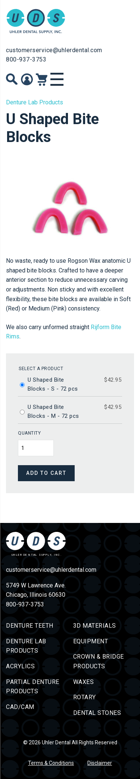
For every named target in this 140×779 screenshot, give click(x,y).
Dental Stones (97, 712)
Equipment (90, 641)
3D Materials (94, 625)
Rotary (84, 697)
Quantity (29, 433)
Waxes (83, 681)
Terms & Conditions (51, 763)
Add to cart (46, 473)
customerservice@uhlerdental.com (54, 50)
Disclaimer (99, 763)
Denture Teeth (29, 625)
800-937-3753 (26, 59)
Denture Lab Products (34, 102)
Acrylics (20, 666)
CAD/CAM (20, 706)
